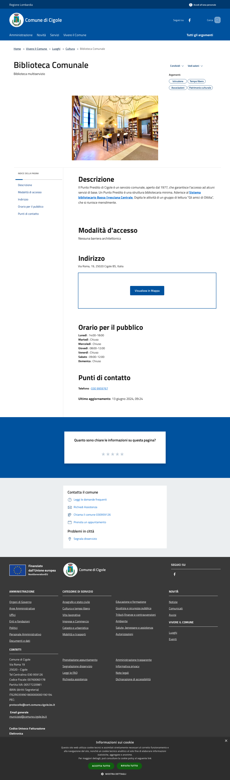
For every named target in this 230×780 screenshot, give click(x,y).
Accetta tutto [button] (101, 765)
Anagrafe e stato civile (76, 602)
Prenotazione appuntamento (80, 660)
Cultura (70, 49)
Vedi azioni (196, 66)
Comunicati (176, 608)
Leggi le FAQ (70, 673)
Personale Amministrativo (25, 634)
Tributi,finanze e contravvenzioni (136, 614)
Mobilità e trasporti (74, 634)
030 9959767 (99, 388)
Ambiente (122, 621)
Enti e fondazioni (19, 621)
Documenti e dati (19, 641)
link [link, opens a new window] (149, 758)
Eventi (173, 639)
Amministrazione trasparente (134, 660)
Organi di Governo (20, 602)
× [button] (226, 741)
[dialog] (115, 758)
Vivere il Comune (37, 49)
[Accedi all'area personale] (202, 5)
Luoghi (56, 49)
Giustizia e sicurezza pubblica (133, 608)
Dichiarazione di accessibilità (133, 679)
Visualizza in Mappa (147, 290)
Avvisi (172, 615)
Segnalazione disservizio (77, 666)
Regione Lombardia (21, 5)
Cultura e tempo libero (76, 608)
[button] (115, 774)
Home (17, 49)
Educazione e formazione (131, 602)
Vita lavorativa (71, 615)
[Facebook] (184, 19)
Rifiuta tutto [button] (129, 765)
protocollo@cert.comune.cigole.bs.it (32, 705)
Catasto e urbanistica (75, 628)
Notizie (173, 602)
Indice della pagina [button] (28, 173)
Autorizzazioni (124, 634)
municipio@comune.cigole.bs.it (28, 716)
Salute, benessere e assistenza (134, 627)
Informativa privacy (127, 666)
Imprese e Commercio (76, 621)
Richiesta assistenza (75, 679)
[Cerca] (216, 20)
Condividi (177, 66)
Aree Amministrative (22, 608)
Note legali (122, 673)
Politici (13, 628)
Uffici (12, 615)
